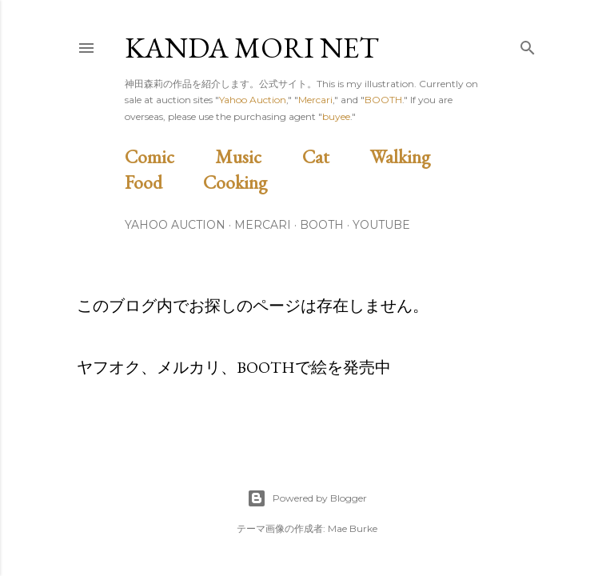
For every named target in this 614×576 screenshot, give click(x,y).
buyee (336, 116)
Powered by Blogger (307, 498)
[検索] (527, 44)
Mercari (315, 100)
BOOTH (383, 100)
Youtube (381, 225)
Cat (334, 156)
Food (162, 182)
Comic (168, 156)
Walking (418, 156)
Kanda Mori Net (252, 47)
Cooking (253, 182)
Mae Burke (352, 528)
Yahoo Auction (252, 100)
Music (256, 156)
